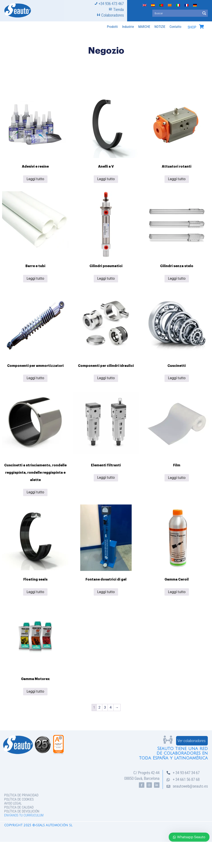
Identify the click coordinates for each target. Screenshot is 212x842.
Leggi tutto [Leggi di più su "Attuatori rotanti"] (177, 179)
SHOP (192, 27)
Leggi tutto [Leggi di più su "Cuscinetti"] (177, 378)
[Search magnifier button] (204, 13)
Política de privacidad (21, 795)
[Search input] (177, 13)
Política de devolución (21, 811)
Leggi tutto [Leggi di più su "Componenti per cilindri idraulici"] (106, 378)
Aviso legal (13, 803)
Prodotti (112, 27)
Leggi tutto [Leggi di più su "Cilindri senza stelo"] (177, 278)
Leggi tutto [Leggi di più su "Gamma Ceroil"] (177, 592)
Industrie (128, 27)
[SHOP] (201, 27)
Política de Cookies (19, 799)
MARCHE (144, 27)
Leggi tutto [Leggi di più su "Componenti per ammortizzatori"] (35, 378)
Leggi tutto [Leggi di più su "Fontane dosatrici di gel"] (106, 592)
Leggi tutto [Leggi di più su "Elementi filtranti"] (106, 477)
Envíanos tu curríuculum (23, 815)
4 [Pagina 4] (110, 707)
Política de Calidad (19, 807)
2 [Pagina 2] (99, 707)
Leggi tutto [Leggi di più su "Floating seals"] (35, 592)
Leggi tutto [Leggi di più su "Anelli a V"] (106, 179)
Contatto (175, 27)
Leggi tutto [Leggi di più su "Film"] (177, 478)
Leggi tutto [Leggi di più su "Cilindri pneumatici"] (106, 278)
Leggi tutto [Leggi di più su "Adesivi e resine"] (35, 179)
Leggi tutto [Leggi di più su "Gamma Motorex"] (35, 691)
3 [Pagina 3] (105, 707)
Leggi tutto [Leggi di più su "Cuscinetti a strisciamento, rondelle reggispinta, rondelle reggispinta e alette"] (35, 492)
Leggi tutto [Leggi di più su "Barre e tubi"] (35, 278)
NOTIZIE (159, 27)
